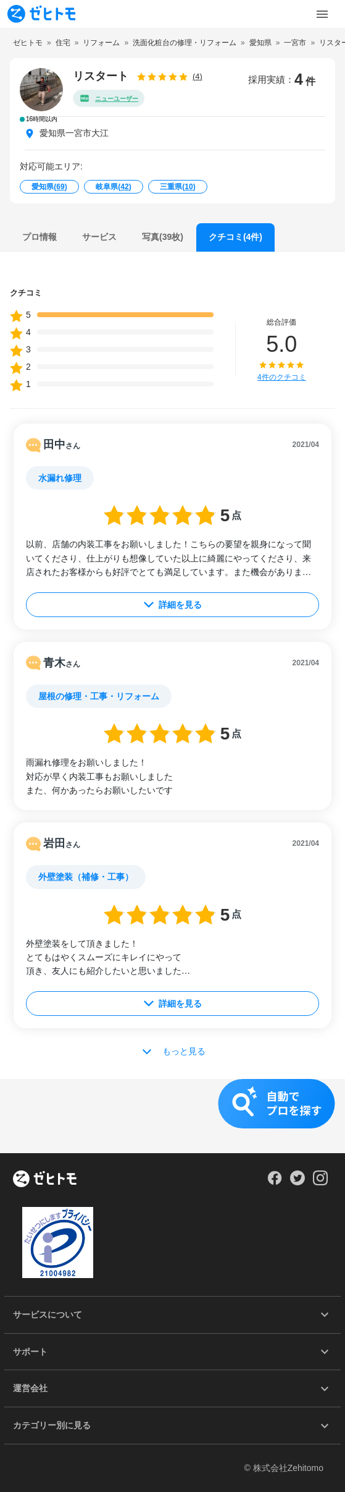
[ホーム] (45, 1179)
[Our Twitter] (297, 1182)
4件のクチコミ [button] (281, 377)
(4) (197, 76)
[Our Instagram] (320, 1182)
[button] (172, 1116)
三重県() (177, 186)
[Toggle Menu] (322, 14)
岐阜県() (113, 186)
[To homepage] (41, 14)
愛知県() (49, 186)
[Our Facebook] (274, 1182)
